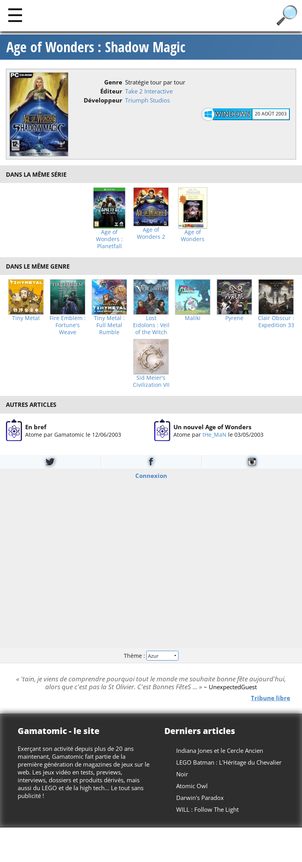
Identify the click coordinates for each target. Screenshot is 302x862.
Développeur (103, 100)
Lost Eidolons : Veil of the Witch (151, 325)
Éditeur (111, 91)
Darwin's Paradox (200, 798)
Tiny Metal (26, 318)
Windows (232, 114)
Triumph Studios (147, 100)
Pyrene (234, 318)
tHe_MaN (214, 434)
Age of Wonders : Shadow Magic (95, 47)
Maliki (193, 318)
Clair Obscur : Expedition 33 (276, 322)
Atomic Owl (192, 786)
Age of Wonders (192, 236)
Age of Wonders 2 (151, 233)
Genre (113, 82)
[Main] (15, 14)
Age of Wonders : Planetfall (109, 239)
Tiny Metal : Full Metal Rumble (109, 325)
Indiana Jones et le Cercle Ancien (219, 750)
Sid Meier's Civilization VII (151, 381)
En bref (35, 426)
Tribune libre (270, 697)
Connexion (151, 475)
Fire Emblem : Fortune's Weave (68, 325)
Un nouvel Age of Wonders (212, 426)
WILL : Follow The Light (207, 809)
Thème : (151, 655)
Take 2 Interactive (149, 91)
